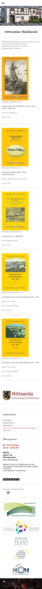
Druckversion (9, 581)
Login (37, 581)
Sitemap (18, 581)
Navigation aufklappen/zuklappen (21, 3)
